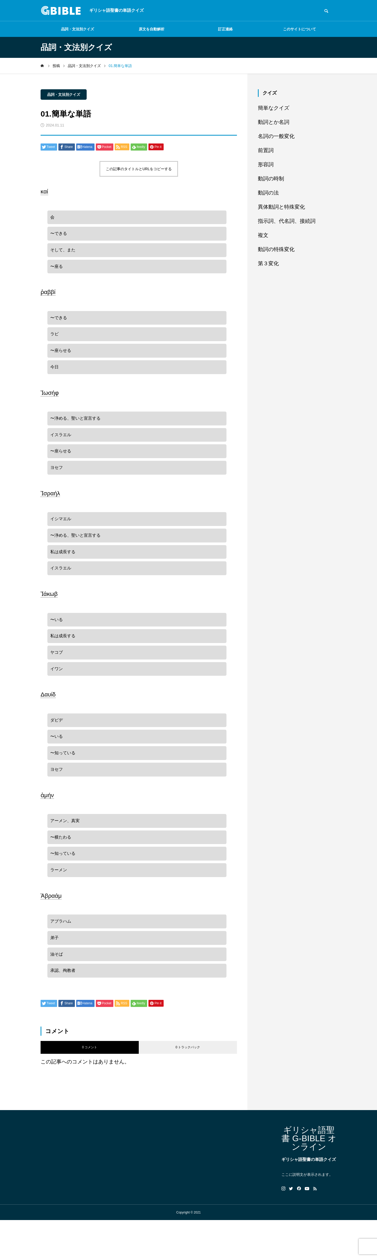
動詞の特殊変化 (276, 249)
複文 (263, 235)
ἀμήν (47, 823)
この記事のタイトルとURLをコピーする (139, 169)
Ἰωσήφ (50, 402)
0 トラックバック (187, 1085)
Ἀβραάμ (51, 929)
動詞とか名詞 (273, 122)
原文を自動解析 (151, 29)
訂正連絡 (225, 29)
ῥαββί (48, 296)
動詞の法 (268, 193)
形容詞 (266, 164)
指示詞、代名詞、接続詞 (286, 221)
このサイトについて (299, 29)
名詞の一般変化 (276, 136)
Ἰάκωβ (49, 612)
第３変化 (268, 263)
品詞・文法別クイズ (77, 29)
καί (44, 191)
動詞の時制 (271, 178)
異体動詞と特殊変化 (281, 207)
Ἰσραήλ (50, 507)
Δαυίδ (48, 718)
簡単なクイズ (273, 108)
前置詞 (266, 150)
